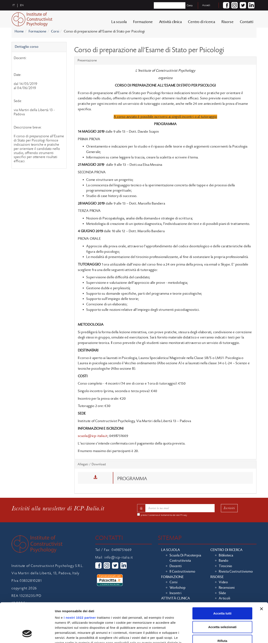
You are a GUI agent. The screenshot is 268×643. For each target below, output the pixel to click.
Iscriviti (229, 508)
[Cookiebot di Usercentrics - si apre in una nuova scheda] (27, 635)
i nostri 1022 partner (80, 583)
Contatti (246, 21)
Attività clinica (170, 21)
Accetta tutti (222, 579)
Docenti (176, 566)
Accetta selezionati (222, 592)
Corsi (55, 31)
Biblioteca (226, 555)
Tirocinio (225, 566)
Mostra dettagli (220, 635)
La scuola (119, 21)
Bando (223, 561)
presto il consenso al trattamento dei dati (164, 515)
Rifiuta (222, 606)
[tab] (165, 61)
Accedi (206, 5)
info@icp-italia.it (118, 557)
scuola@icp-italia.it (93, 436)
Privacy (183, 515)
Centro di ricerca (201, 21)
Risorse (228, 21)
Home (19, 31)
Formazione (143, 21)
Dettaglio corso (27, 47)
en (22, 5)
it (14, 5)
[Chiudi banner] (261, 574)
